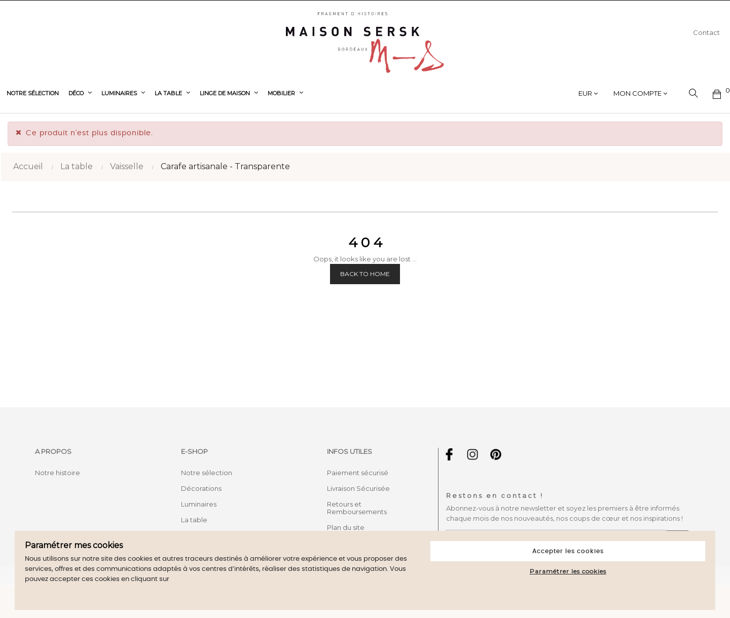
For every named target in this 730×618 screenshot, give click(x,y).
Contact (706, 32)
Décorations (201, 488)
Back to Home (365, 274)
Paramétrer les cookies (568, 571)
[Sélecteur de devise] (588, 93)
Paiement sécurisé (357, 473)
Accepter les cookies (568, 551)
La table (194, 520)
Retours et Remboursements (357, 508)
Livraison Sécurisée (358, 488)
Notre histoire (57, 473)
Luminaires (198, 504)
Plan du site (345, 527)
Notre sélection (206, 473)
